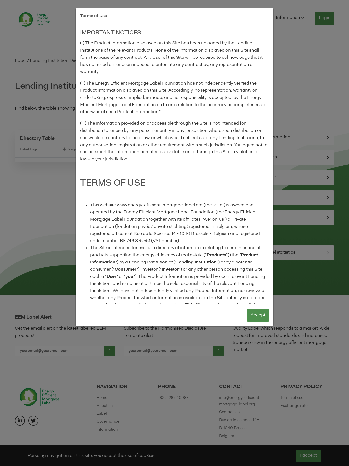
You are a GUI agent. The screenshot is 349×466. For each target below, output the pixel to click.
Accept (258, 315)
